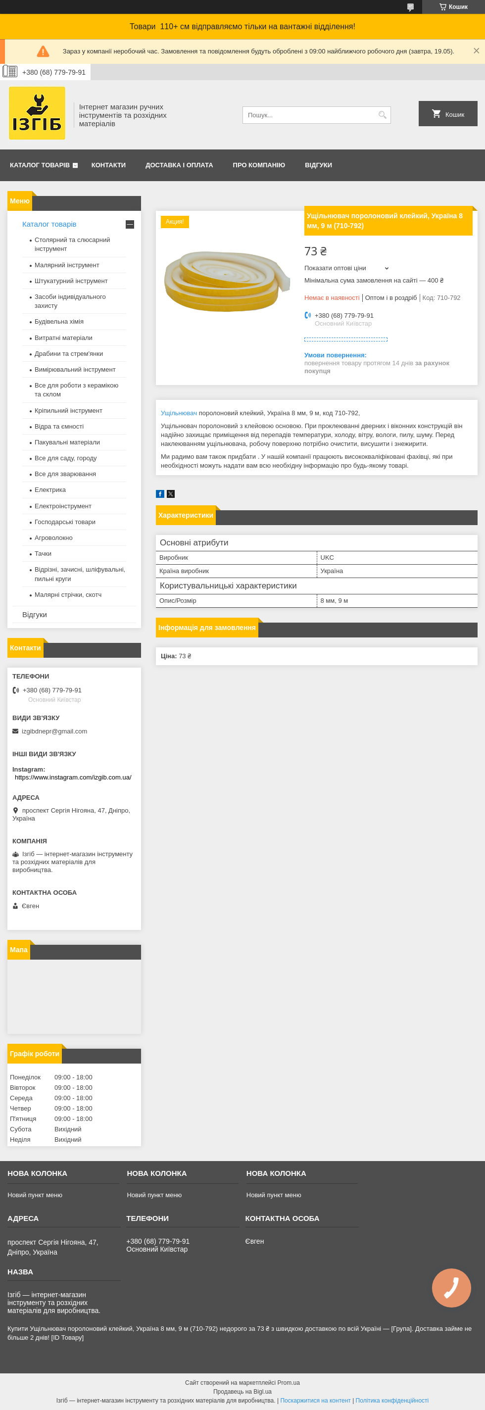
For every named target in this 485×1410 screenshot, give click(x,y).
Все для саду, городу (66, 458)
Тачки (43, 553)
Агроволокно (54, 537)
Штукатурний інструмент (71, 281)
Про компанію (259, 165)
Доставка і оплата (179, 165)
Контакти (109, 165)
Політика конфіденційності (392, 1400)
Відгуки (318, 165)
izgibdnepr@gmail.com (54, 731)
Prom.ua (289, 1382)
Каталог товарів (40, 165)
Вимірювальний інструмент (75, 369)
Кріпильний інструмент (68, 410)
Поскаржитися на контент (315, 1400)
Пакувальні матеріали (67, 442)
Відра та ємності (59, 426)
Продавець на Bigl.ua (242, 1391)
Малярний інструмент (67, 265)
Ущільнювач (179, 413)
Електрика (50, 489)
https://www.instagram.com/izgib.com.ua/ (73, 777)
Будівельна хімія (59, 321)
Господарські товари (65, 522)
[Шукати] (382, 115)
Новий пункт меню (34, 1195)
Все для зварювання (65, 474)
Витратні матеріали (64, 337)
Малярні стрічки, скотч (68, 594)
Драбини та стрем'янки (69, 353)
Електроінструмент (63, 506)
